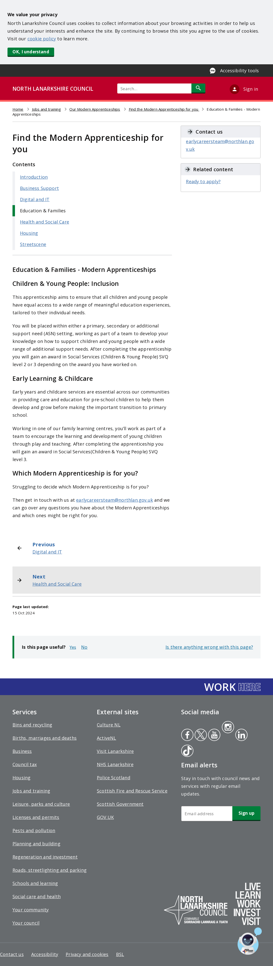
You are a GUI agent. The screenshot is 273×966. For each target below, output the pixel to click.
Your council (25, 923)
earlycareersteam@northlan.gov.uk (114, 500)
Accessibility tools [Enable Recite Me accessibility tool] (239, 71)
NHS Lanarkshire (115, 764)
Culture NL (109, 725)
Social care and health (36, 896)
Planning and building (36, 844)
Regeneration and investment (45, 857)
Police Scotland (113, 778)
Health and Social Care (44, 222)
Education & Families (43, 211)
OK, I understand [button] (30, 52)
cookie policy (41, 39)
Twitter (200, 735)
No (84, 647)
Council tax (24, 764)
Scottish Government (120, 804)
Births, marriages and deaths (44, 738)
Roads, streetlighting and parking (49, 870)
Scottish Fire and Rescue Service (132, 791)
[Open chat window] (250, 941)
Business (22, 751)
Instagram (227, 727)
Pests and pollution (33, 830)
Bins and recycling (32, 725)
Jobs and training (46, 109)
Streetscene (33, 244)
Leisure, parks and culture (41, 804)
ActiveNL (106, 738)
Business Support (39, 188)
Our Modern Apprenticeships (94, 109)
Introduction (34, 177)
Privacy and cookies (87, 954)
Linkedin (240, 735)
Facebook (187, 735)
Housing (29, 233)
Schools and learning (35, 883)
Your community (30, 910)
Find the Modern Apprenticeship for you (164, 109)
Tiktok (186, 751)
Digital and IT (35, 199)
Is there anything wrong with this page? (209, 647)
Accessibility (44, 954)
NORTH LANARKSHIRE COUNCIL (52, 88)
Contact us (12, 954)
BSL (120, 954)
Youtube (214, 735)
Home (17, 109)
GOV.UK (105, 817)
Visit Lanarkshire (115, 751)
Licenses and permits (35, 817)
